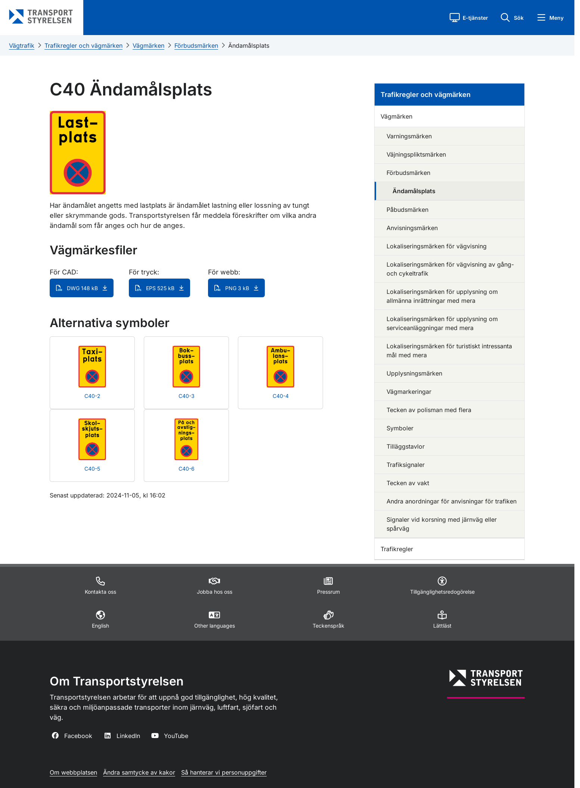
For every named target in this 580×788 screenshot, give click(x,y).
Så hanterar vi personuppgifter (224, 772)
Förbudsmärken (196, 45)
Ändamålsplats (248, 45)
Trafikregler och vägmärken (83, 45)
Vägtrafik (21, 45)
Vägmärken (148, 45)
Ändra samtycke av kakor (139, 772)
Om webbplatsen (73, 772)
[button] (468, 17)
